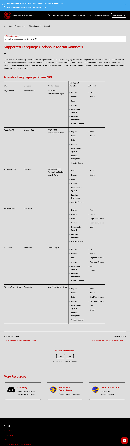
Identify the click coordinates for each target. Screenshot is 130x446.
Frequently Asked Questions (35, 7)
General (47, 26)
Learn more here (13, 7)
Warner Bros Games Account (66, 389)
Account (74, 15)
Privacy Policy (8, 431)
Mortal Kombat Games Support (15, 26)
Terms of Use (8, 435)
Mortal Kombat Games (61, 15)
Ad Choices (8, 440)
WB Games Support (110, 387)
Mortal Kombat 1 (35, 26)
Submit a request (119, 15)
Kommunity (82, 15)
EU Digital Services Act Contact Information (18, 444)
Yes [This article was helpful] (60, 356)
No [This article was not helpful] (70, 356)
